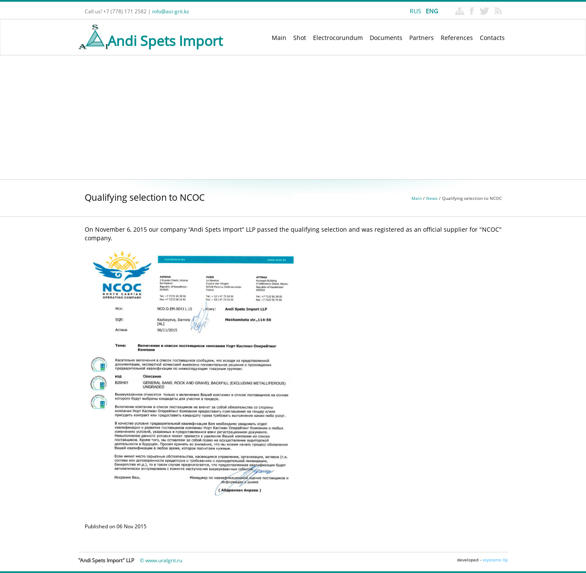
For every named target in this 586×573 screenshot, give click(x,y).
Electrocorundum (338, 38)
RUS (415, 11)
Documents (386, 38)
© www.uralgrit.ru (161, 560)
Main (279, 38)
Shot (299, 38)
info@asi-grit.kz (170, 11)
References (457, 38)
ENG (432, 11)
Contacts (492, 38)
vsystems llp (495, 560)
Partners (421, 38)
